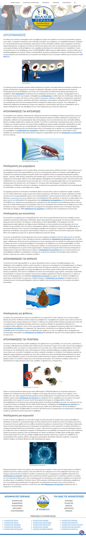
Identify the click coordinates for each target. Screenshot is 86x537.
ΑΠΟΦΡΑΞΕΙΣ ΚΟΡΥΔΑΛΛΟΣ (13, 529)
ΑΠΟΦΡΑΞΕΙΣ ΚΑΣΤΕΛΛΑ (70, 529)
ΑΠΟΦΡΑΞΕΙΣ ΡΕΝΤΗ (11, 520)
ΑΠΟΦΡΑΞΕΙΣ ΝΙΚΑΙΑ (11, 523)
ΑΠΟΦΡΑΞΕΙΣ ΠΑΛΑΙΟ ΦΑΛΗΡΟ (72, 525)
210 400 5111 (44, 509)
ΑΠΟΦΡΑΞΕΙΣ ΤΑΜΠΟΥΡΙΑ (41, 525)
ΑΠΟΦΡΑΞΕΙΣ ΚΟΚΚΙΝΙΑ (12, 525)
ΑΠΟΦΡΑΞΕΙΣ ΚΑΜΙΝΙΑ (40, 520)
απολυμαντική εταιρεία (18, 198)
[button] (74, 2)
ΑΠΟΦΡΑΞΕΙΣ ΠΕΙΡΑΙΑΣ (69, 520)
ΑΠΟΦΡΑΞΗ (45, 2)
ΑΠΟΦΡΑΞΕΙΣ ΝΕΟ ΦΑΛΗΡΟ (71, 527)
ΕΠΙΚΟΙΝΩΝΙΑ (66, 2)
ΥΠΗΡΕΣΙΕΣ (56, 2)
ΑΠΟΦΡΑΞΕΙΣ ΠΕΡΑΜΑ (40, 527)
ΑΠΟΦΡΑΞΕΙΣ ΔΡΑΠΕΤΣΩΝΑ (42, 523)
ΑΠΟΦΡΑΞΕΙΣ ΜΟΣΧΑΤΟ (70, 523)
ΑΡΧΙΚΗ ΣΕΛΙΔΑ (15, 2)
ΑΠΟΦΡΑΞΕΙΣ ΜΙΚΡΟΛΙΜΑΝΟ (43, 529)
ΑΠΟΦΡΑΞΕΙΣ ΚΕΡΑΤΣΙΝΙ (12, 527)
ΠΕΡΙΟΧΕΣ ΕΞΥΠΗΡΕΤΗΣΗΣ (31, 2)
